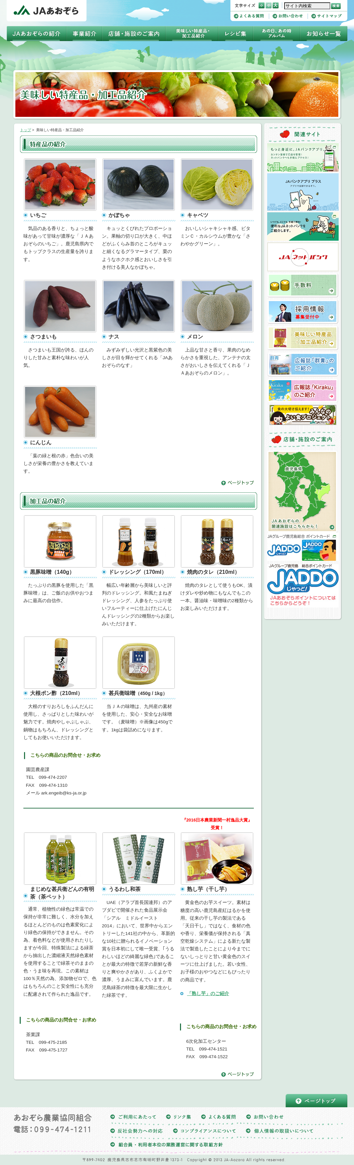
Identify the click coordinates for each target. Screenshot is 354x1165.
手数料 (303, 285)
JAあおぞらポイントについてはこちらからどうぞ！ (303, 586)
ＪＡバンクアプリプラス (303, 192)
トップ (25, 130)
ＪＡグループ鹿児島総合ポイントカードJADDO (303, 546)
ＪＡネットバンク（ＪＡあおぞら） (303, 256)
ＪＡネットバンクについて (303, 226)
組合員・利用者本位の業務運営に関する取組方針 (166, 1146)
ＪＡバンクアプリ (303, 157)
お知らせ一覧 (323, 33)
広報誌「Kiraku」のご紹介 (303, 391)
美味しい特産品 (192, 33)
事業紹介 (84, 33)
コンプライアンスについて (204, 1132)
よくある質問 (251, 16)
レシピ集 (235, 33)
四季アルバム (276, 33)
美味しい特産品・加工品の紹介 (303, 338)
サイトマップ (326, 16)
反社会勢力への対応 (136, 1132)
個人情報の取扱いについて (279, 1132)
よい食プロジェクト (303, 415)
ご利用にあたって (133, 1118)
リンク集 (178, 1118)
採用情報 (303, 311)
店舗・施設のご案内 (134, 33)
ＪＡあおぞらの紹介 (36, 33)
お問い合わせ (290, 16)
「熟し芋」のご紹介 (208, 993)
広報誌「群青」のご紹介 (303, 364)
